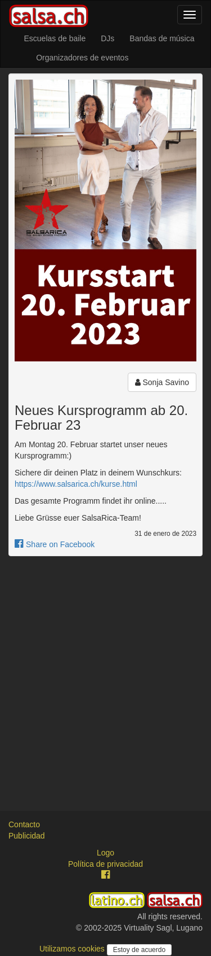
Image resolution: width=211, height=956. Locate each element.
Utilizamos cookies (73, 948)
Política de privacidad (105, 863)
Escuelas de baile (55, 38)
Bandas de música (161, 38)
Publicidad (26, 835)
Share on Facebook (55, 544)
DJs (107, 38)
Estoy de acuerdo (139, 950)
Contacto (24, 824)
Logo (105, 852)
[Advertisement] (105, 673)
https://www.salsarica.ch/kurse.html (76, 483)
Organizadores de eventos (82, 57)
